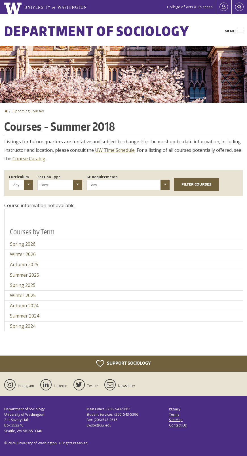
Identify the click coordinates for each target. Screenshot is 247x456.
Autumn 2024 (24, 305)
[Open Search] (239, 7)
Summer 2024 (24, 316)
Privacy (174, 409)
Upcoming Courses (28, 111)
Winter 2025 (23, 295)
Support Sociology (123, 363)
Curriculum (19, 177)
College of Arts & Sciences (189, 7)
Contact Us (178, 425)
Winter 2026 (23, 254)
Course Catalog (28, 158)
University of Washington (37, 443)
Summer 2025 (24, 275)
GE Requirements (102, 177)
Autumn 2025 (24, 264)
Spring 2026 (22, 244)
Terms (174, 414)
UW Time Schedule (115, 150)
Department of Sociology (96, 30)
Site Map (176, 419)
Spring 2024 (22, 326)
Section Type (49, 177)
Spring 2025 (22, 285)
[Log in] (223, 7)
